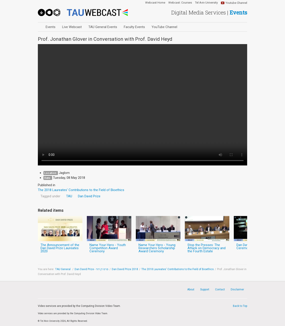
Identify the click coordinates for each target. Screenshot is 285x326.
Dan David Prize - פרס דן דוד (91, 269)
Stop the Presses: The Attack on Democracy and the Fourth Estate (206, 248)
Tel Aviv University (206, 2)
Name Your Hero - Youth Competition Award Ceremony (108, 248)
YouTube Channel (164, 27)
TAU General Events (102, 27)
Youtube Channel (236, 2)
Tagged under (50, 196)
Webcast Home (155, 2)
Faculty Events (134, 27)
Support (204, 289)
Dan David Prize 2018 (125, 269)
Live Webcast (72, 27)
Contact (220, 289)
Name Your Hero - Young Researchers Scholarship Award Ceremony (156, 248)
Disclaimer (237, 289)
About (190, 289)
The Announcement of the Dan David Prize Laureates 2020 (60, 248)
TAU (69, 196)
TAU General (63, 269)
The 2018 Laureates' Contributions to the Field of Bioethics (177, 269)
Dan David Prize (89, 196)
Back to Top (240, 306)
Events (50, 27)
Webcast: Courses (180, 2)
